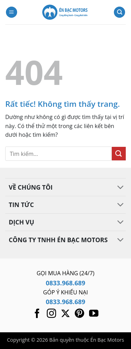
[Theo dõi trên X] (65, 314)
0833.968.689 (65, 283)
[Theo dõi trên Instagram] (51, 314)
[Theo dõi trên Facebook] (37, 314)
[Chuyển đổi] (121, 188)
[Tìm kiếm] (119, 12)
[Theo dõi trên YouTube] (94, 314)
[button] (11, 12)
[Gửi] (119, 153)
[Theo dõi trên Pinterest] (79, 314)
